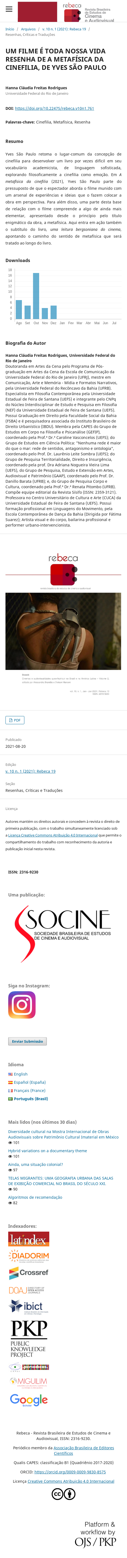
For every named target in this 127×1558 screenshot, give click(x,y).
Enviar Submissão (27, 1041)
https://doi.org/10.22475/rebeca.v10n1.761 (54, 108)
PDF (17, 720)
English (21, 1074)
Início (9, 29)
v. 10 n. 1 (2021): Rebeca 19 (64, 29)
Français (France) (29, 1090)
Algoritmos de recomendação (35, 1197)
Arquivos (28, 29)
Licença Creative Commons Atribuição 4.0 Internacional (53, 835)
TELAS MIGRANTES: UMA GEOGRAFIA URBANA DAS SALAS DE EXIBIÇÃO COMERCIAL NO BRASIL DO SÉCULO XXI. (60, 1180)
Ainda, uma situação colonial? (35, 1164)
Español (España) (30, 1082)
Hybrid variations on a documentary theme (47, 1150)
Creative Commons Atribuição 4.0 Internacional (71, 1481)
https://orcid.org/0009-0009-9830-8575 (70, 1471)
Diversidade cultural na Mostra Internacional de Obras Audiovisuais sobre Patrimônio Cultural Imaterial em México (63, 1134)
